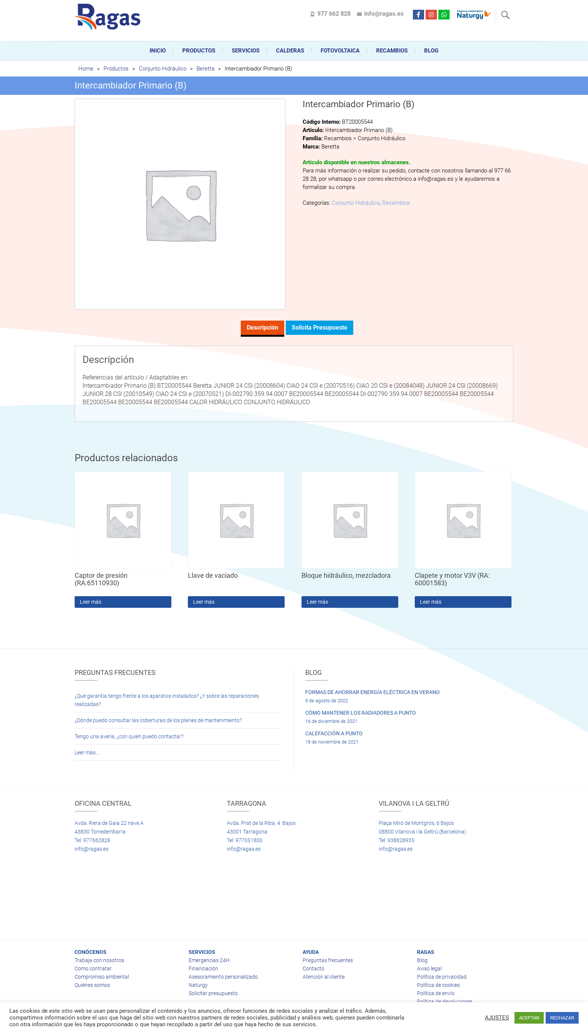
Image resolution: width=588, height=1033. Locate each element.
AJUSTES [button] (497, 1017)
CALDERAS (290, 50)
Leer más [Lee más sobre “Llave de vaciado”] (203, 602)
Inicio (158, 50)
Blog (431, 50)
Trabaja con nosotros (99, 960)
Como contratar (93, 969)
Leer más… (87, 753)
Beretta (205, 68)
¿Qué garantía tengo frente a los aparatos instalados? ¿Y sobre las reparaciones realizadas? (167, 700)
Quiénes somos (92, 985)
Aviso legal (429, 969)
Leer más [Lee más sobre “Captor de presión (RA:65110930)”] (90, 602)
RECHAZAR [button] (562, 1018)
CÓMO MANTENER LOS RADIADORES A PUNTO (360, 713)
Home (85, 68)
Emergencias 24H (209, 960)
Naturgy (198, 985)
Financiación (203, 969)
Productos (198, 50)
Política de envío (435, 993)
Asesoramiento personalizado (223, 977)
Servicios (246, 50)
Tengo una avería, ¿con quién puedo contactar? (129, 736)
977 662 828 (334, 13)
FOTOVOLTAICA (340, 50)
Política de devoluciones (444, 1002)
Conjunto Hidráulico (162, 68)
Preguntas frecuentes (328, 960)
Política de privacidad (441, 977)
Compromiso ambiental (102, 977)
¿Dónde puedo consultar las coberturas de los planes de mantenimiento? (158, 720)
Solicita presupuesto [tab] (319, 327)
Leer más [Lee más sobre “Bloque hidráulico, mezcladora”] (317, 602)
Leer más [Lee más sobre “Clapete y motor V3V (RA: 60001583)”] (430, 602)
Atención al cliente (324, 977)
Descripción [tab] (262, 327)
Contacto (313, 969)
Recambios (392, 50)
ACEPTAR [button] (529, 1018)
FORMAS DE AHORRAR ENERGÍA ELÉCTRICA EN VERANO (372, 692)
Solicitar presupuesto (213, 993)
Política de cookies (438, 985)
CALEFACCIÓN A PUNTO (334, 733)
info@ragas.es (384, 13)
